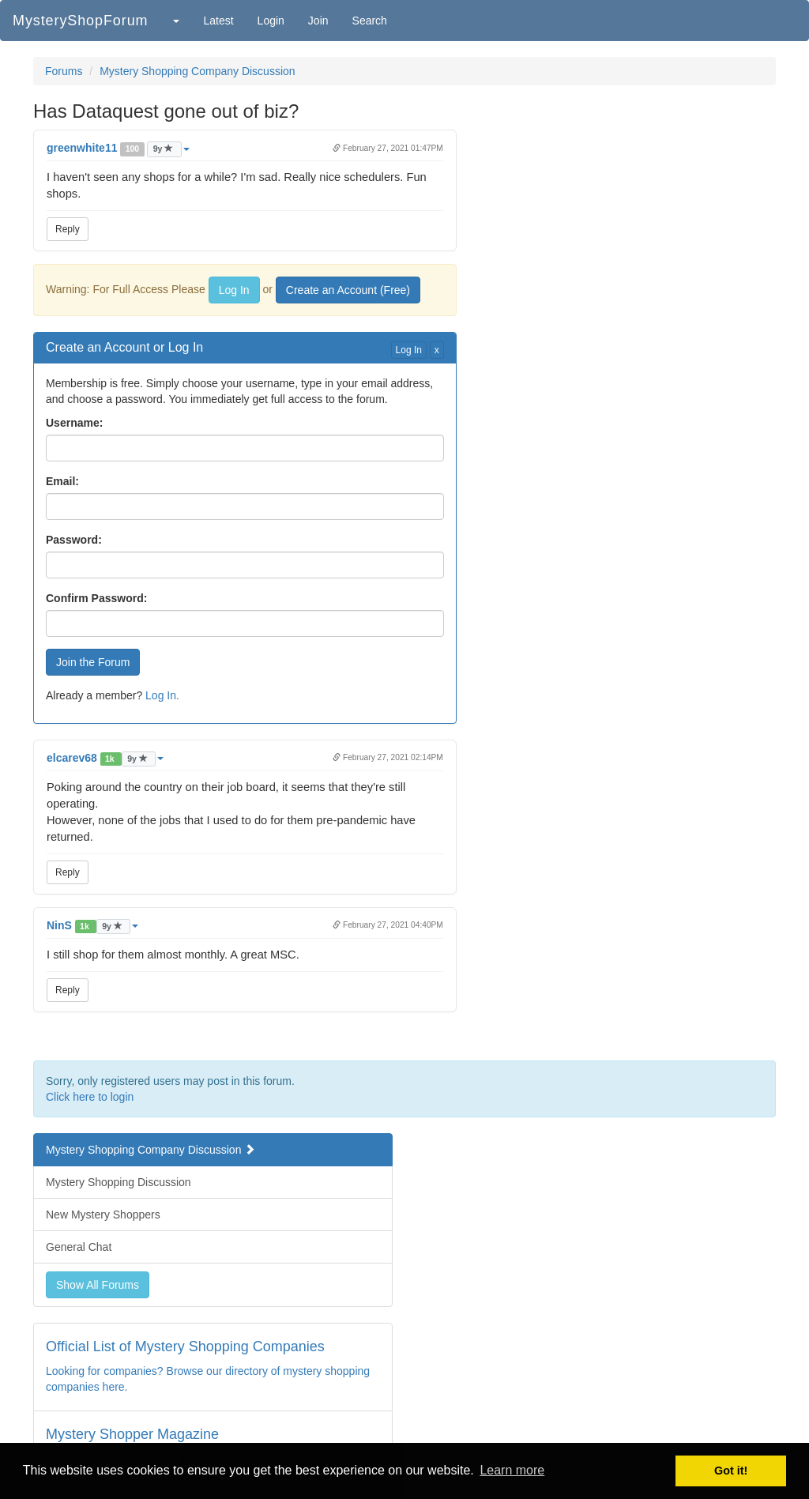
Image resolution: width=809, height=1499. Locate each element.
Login (271, 20)
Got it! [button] (730, 1470)
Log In (234, 290)
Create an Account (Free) (348, 290)
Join (318, 20)
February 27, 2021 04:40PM (388, 925)
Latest (218, 20)
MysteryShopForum (80, 20)
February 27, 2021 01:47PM (388, 148)
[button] (175, 20)
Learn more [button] (512, 1470)
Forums (63, 71)
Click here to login (90, 1096)
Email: (62, 481)
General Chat (78, 1247)
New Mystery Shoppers (103, 1214)
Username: (74, 422)
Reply (67, 229)
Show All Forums (97, 1285)
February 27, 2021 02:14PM (388, 757)
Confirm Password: (96, 598)
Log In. (162, 695)
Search (369, 20)
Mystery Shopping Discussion (118, 1182)
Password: (74, 539)
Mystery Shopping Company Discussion (197, 71)
